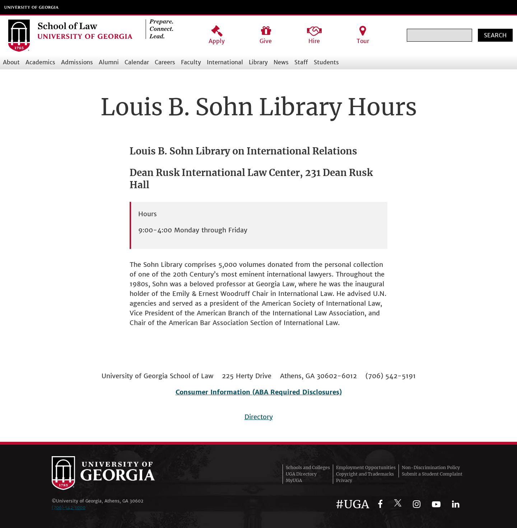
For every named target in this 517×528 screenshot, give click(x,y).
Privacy (344, 480)
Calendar (137, 62)
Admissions (77, 62)
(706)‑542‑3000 (68, 507)
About (11, 62)
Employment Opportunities (366, 467)
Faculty (191, 62)
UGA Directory (301, 474)
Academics (40, 62)
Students (326, 62)
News (281, 62)
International (225, 62)
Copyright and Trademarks (365, 474)
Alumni (109, 62)
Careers (165, 62)
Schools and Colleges (308, 467)
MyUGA (294, 480)
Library (258, 62)
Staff (301, 62)
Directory (258, 417)
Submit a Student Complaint (432, 474)
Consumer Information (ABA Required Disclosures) (259, 392)
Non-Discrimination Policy (431, 467)
